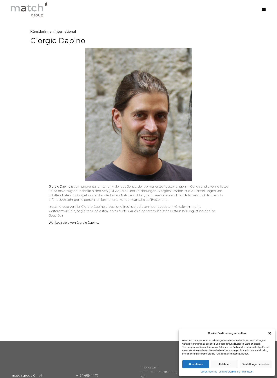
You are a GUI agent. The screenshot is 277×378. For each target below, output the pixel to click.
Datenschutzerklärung (229, 371)
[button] (269, 333)
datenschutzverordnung (159, 372)
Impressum (247, 371)
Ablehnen (224, 364)
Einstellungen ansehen (255, 364)
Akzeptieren (195, 364)
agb (143, 376)
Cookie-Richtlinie (209, 371)
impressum (149, 367)
